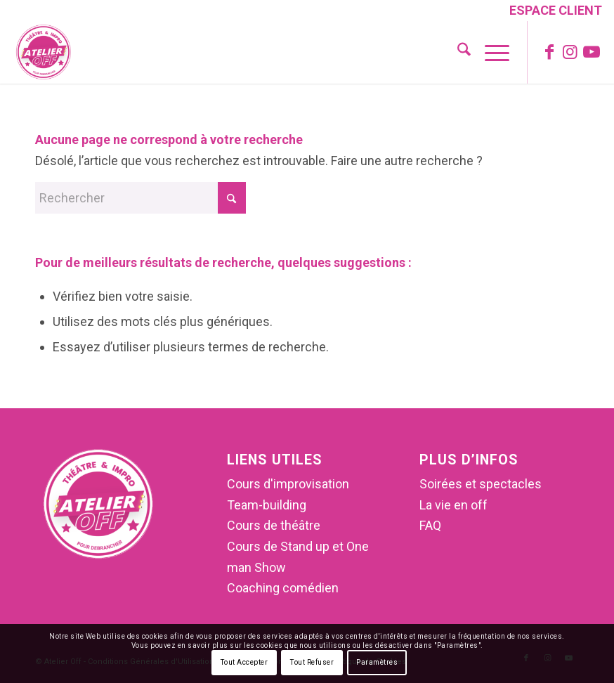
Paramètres (377, 662)
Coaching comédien (283, 587)
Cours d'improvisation (288, 483)
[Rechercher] (457, 52)
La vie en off (453, 504)
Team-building (266, 504)
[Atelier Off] (43, 52)
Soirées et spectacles (480, 483)
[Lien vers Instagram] (570, 52)
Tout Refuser (312, 662)
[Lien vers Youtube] (591, 52)
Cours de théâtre (273, 525)
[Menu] (490, 52)
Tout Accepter (244, 662)
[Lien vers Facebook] (549, 52)
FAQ (430, 525)
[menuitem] (552, 11)
